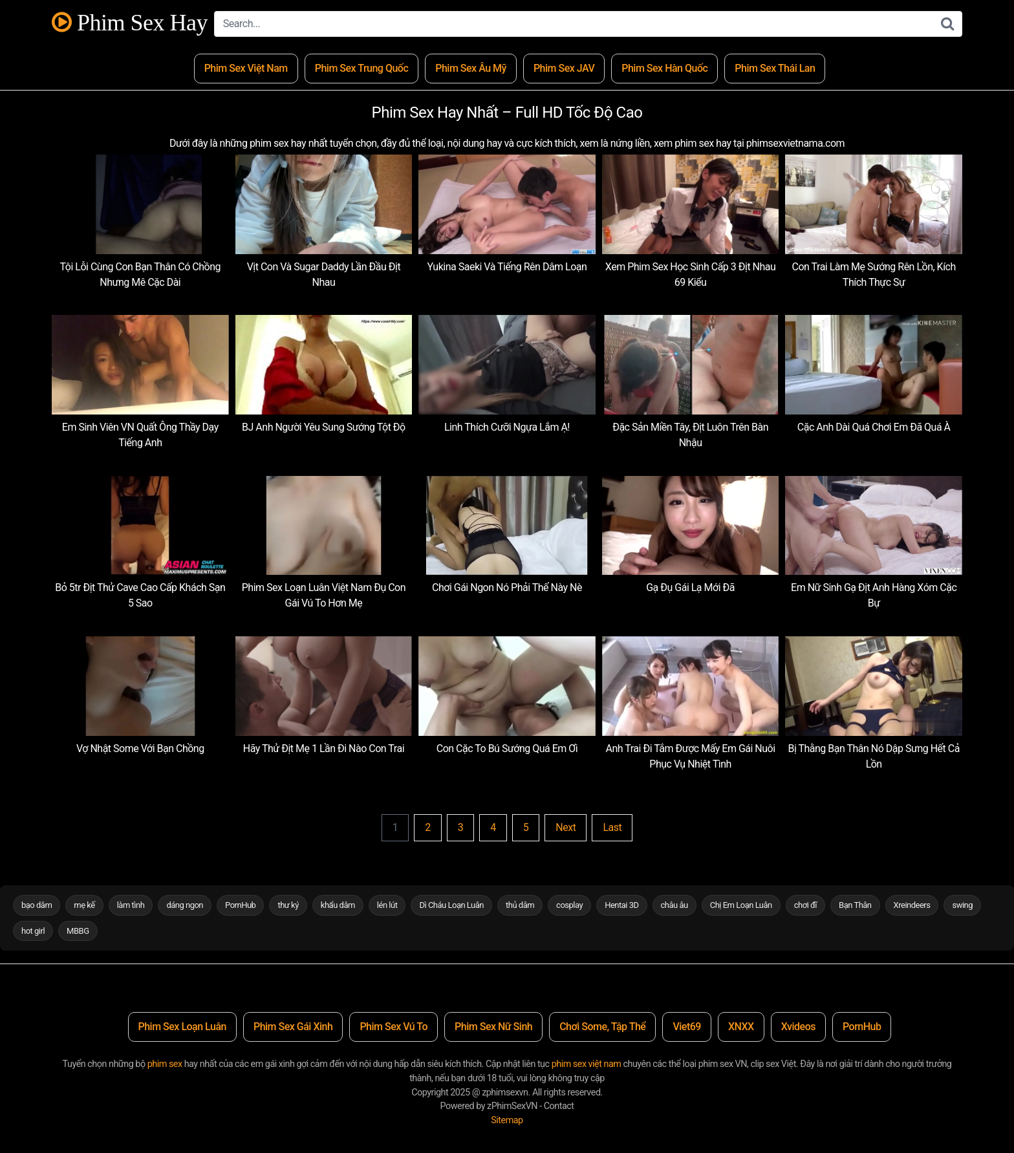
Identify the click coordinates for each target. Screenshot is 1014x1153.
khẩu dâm (338, 905)
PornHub (240, 905)
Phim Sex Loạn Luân (182, 1026)
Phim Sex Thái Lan (775, 68)
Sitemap (507, 1120)
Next (566, 827)
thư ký (287, 905)
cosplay (569, 905)
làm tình (131, 905)
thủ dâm (520, 905)
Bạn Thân (855, 905)
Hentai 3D (621, 905)
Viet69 (687, 1026)
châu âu (674, 905)
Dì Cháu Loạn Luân (451, 905)
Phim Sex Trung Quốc (362, 68)
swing (962, 905)
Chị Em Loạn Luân (741, 905)
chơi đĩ (805, 905)
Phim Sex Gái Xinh (292, 1026)
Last (612, 827)
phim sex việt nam (586, 1064)
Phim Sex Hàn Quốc (664, 68)
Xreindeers (912, 905)
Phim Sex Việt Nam (246, 68)
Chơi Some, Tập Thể (602, 1026)
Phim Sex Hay (130, 23)
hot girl (33, 931)
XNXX (741, 1026)
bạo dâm (36, 905)
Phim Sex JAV (564, 68)
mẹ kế (84, 905)
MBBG (78, 931)
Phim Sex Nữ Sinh (493, 1026)
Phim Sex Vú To (393, 1026)
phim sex (164, 1064)
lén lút (387, 905)
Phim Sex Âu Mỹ (470, 68)
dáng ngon (184, 905)
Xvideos (798, 1026)
